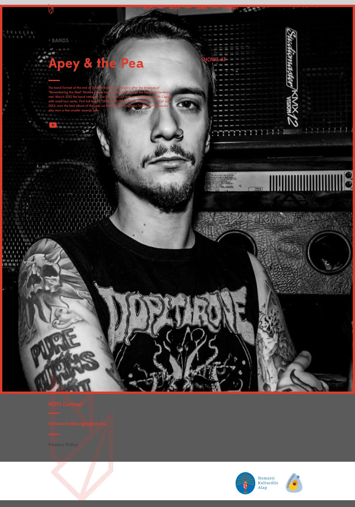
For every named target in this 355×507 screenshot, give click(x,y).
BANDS (201, 8)
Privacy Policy (63, 444)
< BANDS (58, 40)
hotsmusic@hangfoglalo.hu (77, 423)
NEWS (148, 8)
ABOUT (174, 8)
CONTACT (230, 8)
